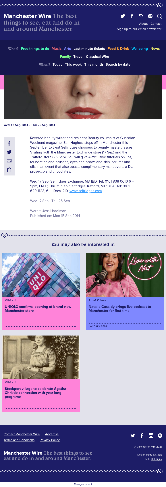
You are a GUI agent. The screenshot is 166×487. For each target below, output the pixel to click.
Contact (155, 24)
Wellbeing (140, 49)
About (143, 24)
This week (73, 64)
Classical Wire (97, 57)
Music (56, 49)
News (155, 49)
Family (65, 57)
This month (93, 64)
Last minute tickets (89, 49)
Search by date (118, 64)
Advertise (52, 434)
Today (57, 64)
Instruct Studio (154, 454)
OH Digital (156, 459)
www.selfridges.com (86, 191)
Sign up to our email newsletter (139, 29)
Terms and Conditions (19, 440)
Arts (67, 49)
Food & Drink (118, 49)
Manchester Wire (27, 16)
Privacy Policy (50, 440)
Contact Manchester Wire (22, 434)
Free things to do (35, 49)
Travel (78, 57)
